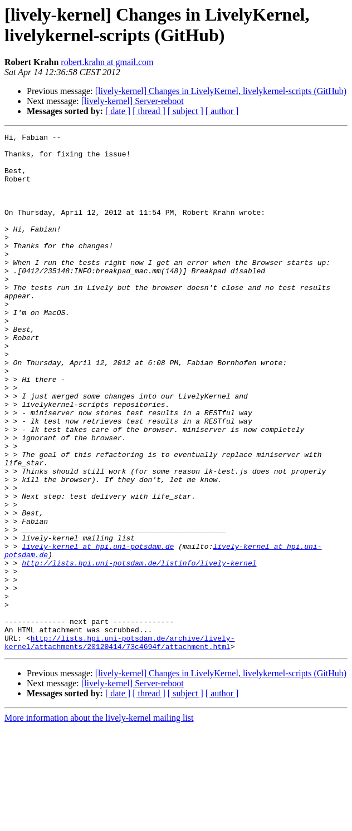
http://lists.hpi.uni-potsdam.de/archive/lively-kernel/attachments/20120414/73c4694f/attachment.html (119, 745)
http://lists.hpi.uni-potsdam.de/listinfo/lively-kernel (139, 650)
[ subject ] (185, 111)
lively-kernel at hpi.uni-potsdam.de (98, 630)
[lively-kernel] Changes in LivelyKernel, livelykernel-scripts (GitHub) (220, 91)
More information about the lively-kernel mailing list (98, 821)
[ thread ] (149, 111)
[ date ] (117, 111)
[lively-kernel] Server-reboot (132, 101)
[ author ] (222, 111)
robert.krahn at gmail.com (107, 62)
